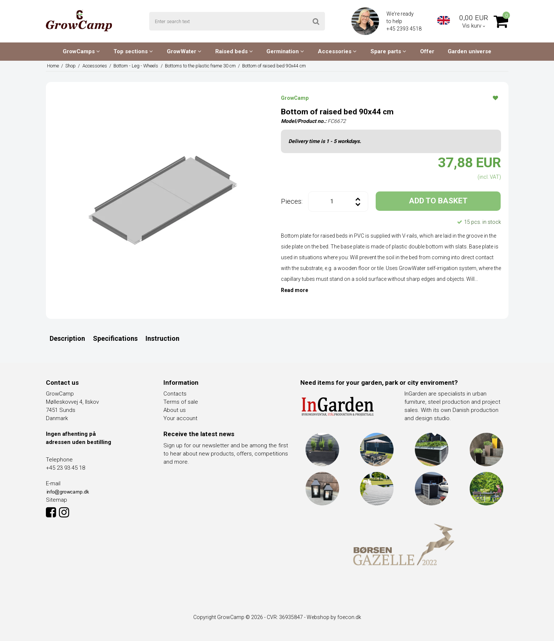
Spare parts (388, 51)
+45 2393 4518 (404, 29)
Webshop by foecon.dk (334, 617)
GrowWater (184, 51)
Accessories (337, 51)
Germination (285, 51)
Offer (427, 51)
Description (67, 338)
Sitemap (56, 499)
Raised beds (234, 51)
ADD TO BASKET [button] (438, 200)
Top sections (133, 51)
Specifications (115, 338)
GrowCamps (81, 51)
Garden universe (469, 51)
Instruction (162, 338)
